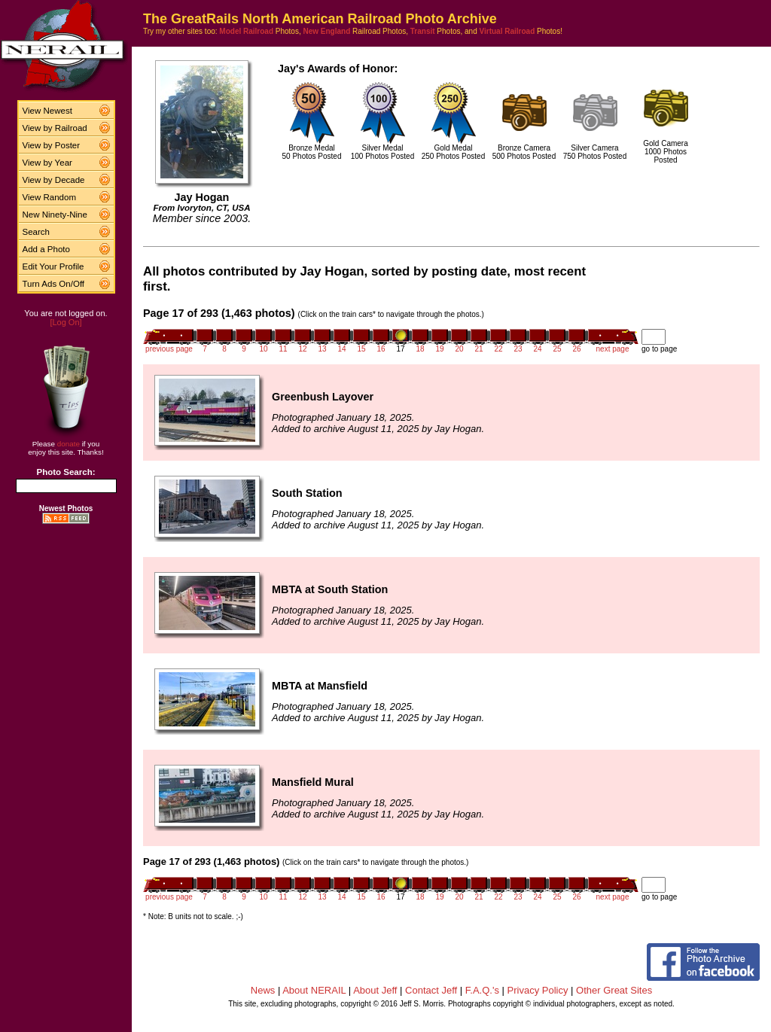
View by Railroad (55, 127)
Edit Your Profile (53, 266)
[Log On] (65, 322)
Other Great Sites (614, 990)
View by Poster (52, 145)
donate (68, 444)
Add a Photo (46, 249)
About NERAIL (314, 990)
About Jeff (375, 990)
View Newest (47, 110)
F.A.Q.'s (482, 990)
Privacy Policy (537, 990)
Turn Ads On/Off (54, 283)
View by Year (47, 162)
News (263, 990)
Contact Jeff (431, 990)
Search (36, 231)
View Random (49, 197)
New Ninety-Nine (55, 214)
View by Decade (54, 179)
